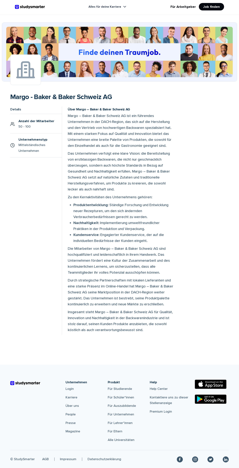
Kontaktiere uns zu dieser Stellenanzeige (169, 400)
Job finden (211, 7)
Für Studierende (120, 389)
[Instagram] (195, 459)
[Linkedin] (226, 459)
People (71, 414)
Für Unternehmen (121, 414)
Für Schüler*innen (121, 397)
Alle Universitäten (121, 440)
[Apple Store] (210, 384)
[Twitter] (210, 459)
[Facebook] (180, 459)
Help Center (159, 389)
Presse (71, 423)
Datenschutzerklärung (104, 459)
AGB (45, 459)
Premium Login (161, 411)
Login (70, 389)
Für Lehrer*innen (120, 423)
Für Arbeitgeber (183, 7)
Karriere (71, 397)
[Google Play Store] (210, 399)
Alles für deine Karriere (108, 6)
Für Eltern (115, 431)
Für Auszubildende (122, 406)
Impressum (68, 459)
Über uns (72, 406)
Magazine (73, 431)
